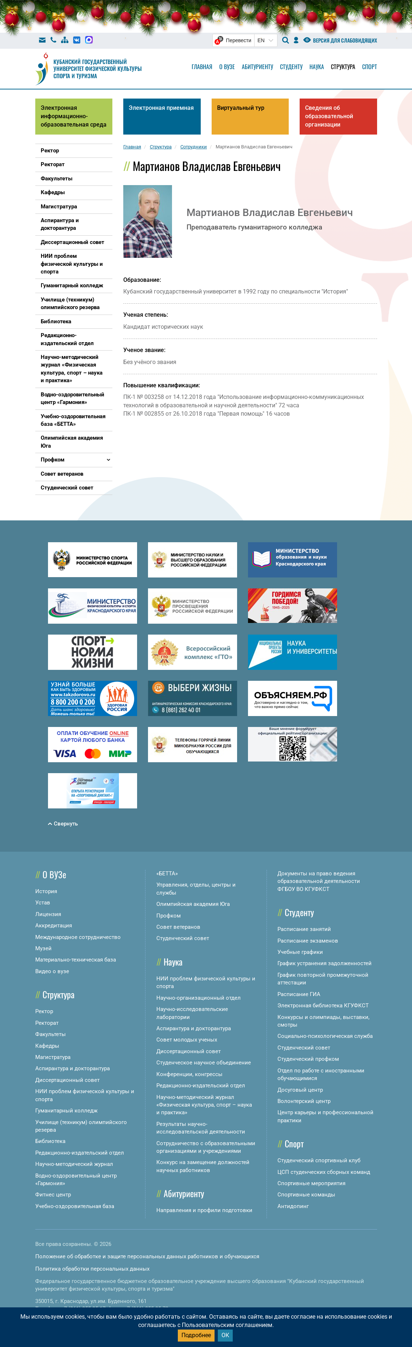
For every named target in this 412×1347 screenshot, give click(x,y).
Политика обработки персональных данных (92, 1269)
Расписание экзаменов (307, 941)
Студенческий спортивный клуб (318, 1160)
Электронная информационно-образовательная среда (74, 116)
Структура (343, 66)
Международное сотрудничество (78, 937)
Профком (168, 915)
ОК (225, 1335)
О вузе (227, 66)
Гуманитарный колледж (66, 1110)
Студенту (291, 66)
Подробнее (196, 1335)
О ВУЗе (54, 874)
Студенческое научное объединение (203, 1062)
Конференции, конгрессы (189, 1074)
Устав (42, 902)
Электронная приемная (161, 107)
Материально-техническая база (75, 959)
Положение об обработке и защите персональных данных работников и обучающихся (147, 1256)
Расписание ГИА (298, 994)
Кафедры (47, 1046)
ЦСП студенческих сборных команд (323, 1172)
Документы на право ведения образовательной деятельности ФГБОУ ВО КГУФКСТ (318, 881)
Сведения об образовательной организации (329, 116)
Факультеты (50, 1034)
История (46, 891)
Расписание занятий (304, 929)
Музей (43, 948)
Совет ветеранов (178, 927)
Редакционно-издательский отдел (79, 1153)
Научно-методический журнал (74, 1164)
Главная (202, 66)
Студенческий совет (182, 938)
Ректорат (47, 1023)
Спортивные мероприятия (311, 1183)
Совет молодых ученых (186, 1039)
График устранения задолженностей (324, 963)
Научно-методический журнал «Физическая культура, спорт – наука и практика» (204, 1105)
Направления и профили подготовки (204, 1210)
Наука (316, 66)
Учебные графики (300, 952)
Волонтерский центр (304, 1101)
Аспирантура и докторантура (72, 1068)
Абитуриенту (257, 66)
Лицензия (48, 914)
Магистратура (53, 1057)
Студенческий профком (308, 1059)
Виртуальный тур (240, 107)
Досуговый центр (300, 1090)
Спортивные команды (306, 1194)
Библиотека (50, 1141)
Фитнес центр (53, 1194)
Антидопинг (293, 1206)
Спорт (369, 66)
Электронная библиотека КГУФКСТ (323, 1005)
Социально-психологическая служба (325, 1036)
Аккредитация (53, 925)
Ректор (44, 1011)
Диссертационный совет (67, 1080)
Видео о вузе (52, 971)
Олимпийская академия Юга (193, 904)
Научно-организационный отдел (198, 998)
